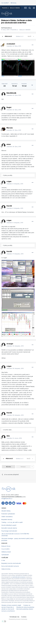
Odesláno (14, 46)
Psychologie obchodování (9, 531)
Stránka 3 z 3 (20, 36)
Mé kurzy (13, 3)
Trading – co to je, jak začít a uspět (12, 522)
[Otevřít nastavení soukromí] (3, 621)
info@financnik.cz (6, 498)
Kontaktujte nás (14, 617)
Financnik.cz (7, 28)
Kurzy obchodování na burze (10, 566)
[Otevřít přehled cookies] (5, 621)
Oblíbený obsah (6, 552)
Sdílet (8, 466)
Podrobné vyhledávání (8, 514)
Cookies (23, 617)
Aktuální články (5, 511)
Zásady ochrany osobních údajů (11, 605)
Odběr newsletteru (7, 516)
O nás (3, 560)
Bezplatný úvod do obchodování (11, 563)
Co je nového (5, 549)
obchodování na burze (18, 577)
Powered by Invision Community (18, 619)
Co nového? (5, 3)
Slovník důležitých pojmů (8, 525)
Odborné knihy (5, 569)
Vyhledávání (5, 554)
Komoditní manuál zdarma (9, 528)
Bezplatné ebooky (6, 519)
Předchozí (8, 36)
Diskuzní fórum (5, 546)
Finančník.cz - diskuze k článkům (20, 29)
